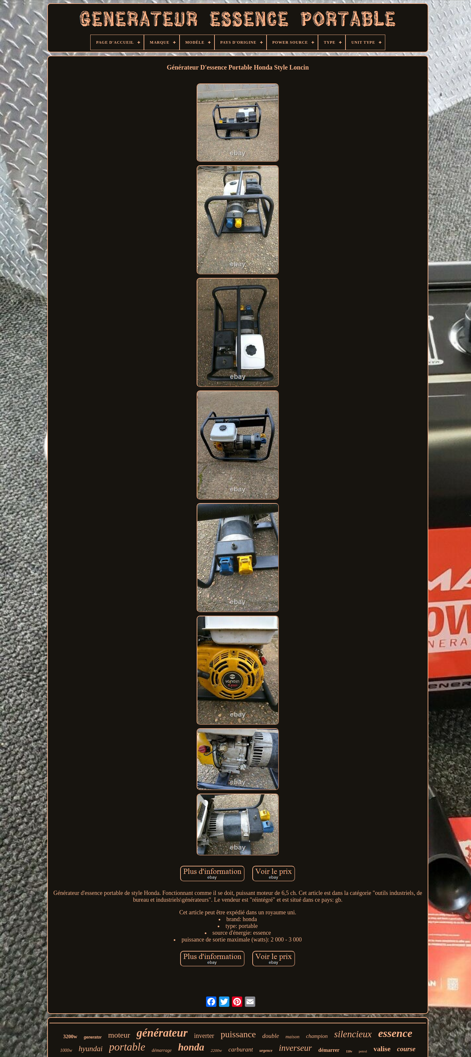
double (270, 1035)
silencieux (353, 1034)
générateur (162, 1033)
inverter (204, 1035)
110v (349, 1051)
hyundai (91, 1049)
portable (127, 1047)
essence (395, 1033)
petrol (363, 1051)
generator (93, 1037)
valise (382, 1049)
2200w (216, 1050)
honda (191, 1047)
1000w (66, 1050)
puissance (238, 1034)
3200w (70, 1036)
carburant (240, 1049)
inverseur (295, 1048)
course (406, 1049)
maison (293, 1036)
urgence (265, 1050)
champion (317, 1036)
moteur (119, 1035)
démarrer (328, 1050)
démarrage (161, 1050)
